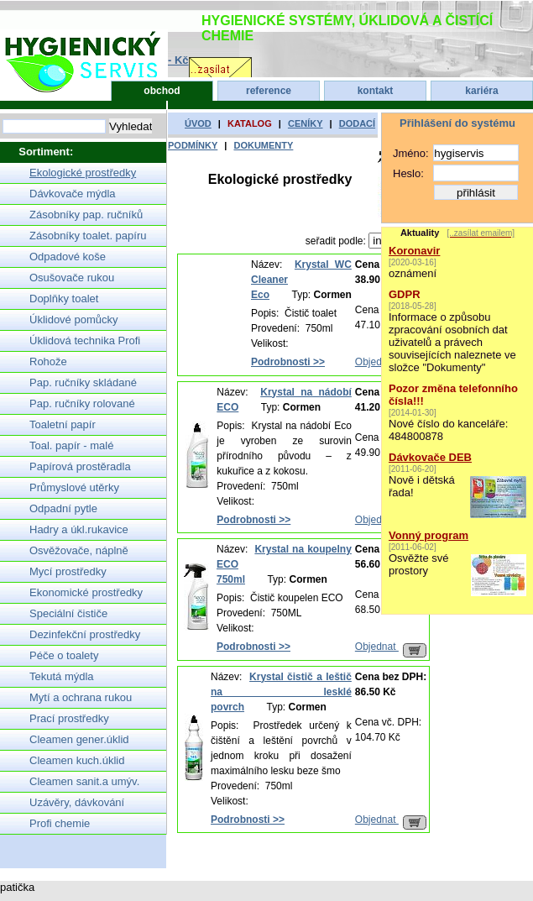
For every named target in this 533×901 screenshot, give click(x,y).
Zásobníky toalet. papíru (87, 235)
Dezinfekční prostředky (84, 634)
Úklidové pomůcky (73, 319)
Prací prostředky (69, 718)
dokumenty (263, 145)
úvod (198, 123)
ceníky (305, 123)
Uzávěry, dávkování (76, 802)
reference (268, 91)
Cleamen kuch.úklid (76, 760)
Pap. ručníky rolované (82, 403)
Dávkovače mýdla (72, 193)
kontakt (376, 91)
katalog (249, 123)
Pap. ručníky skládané (83, 382)
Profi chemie (59, 823)
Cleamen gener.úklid (79, 739)
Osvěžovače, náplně (78, 550)
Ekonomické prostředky (86, 592)
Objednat (390, 646)
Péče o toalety (63, 655)
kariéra (481, 91)
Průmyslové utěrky (74, 487)
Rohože (48, 361)
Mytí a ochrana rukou (80, 697)
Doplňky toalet (63, 298)
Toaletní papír (62, 424)
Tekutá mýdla (61, 676)
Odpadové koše (67, 256)
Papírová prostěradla (80, 466)
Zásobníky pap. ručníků (86, 214)
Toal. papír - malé (71, 445)
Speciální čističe (68, 613)
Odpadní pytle (63, 508)
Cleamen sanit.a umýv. (84, 781)
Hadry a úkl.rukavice (78, 529)
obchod (162, 91)
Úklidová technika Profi (84, 340)
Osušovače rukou (71, 277)
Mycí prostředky (68, 571)
